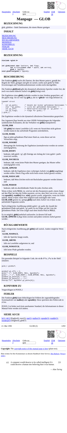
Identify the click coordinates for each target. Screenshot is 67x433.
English (47, 12)
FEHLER (5, 47)
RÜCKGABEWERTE (10, 40)
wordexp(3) (6, 329)
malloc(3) (36, 326)
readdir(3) (54, 326)
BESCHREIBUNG (9, 38)
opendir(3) (45, 326)
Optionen (61, 12)
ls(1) (3, 326)
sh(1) (8, 326)
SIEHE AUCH (7, 49)
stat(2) (29, 326)
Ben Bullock (55, 362)
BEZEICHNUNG (9, 36)
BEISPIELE (7, 42)
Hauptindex (6, 12)
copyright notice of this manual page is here (31, 357)
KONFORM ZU (8, 44)
